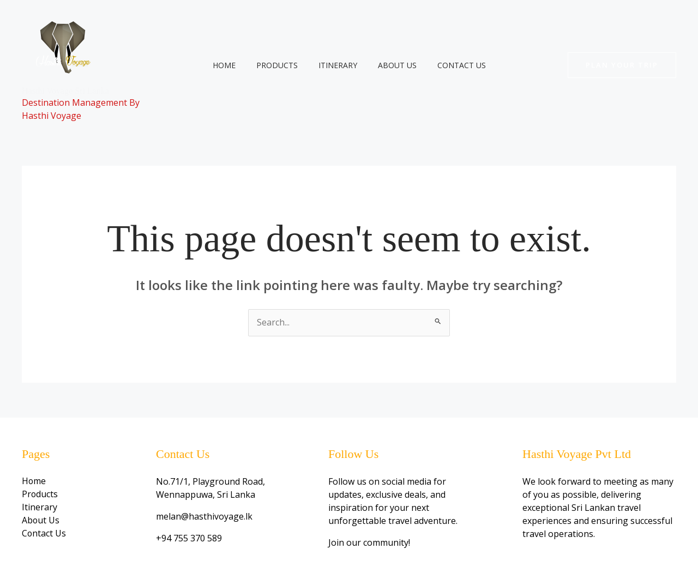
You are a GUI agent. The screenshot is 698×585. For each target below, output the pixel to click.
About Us (391, 65)
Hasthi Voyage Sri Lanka (65, 90)
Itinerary (337, 65)
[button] (622, 65)
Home (235, 65)
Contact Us (450, 65)
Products (282, 65)
